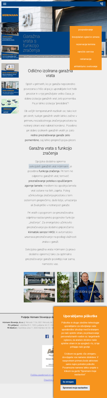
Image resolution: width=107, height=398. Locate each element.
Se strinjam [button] (68, 382)
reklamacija (85, 59)
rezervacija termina (85, 44)
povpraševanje (85, 29)
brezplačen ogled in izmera (85, 37)
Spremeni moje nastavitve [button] (75, 388)
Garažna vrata (32, 56)
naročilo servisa (86, 51)
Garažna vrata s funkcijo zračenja (60, 56)
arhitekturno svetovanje (85, 66)
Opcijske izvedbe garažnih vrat (44, 56)
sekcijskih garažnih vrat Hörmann (48, 166)
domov (25, 56)
